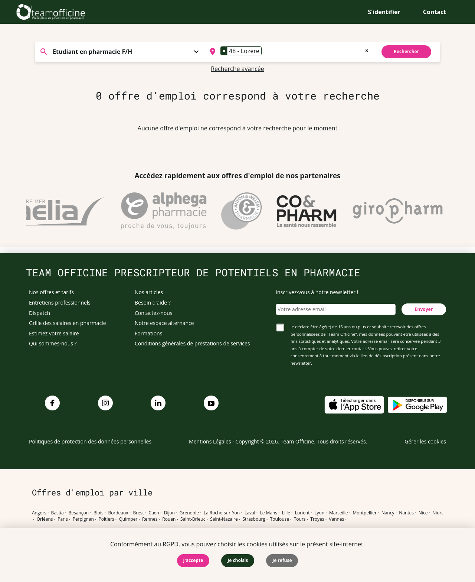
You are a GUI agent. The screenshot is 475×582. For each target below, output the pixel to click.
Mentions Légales (210, 441)
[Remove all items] (367, 49)
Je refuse (282, 560)
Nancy (387, 513)
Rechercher (406, 51)
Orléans (45, 519)
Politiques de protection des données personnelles (90, 441)
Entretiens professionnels (60, 302)
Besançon (79, 513)
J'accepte (193, 560)
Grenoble (189, 513)
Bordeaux (118, 513)
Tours (300, 519)
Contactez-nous (154, 312)
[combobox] (288, 51)
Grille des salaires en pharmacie (67, 322)
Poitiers (106, 519)
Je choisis (237, 560)
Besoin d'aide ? (153, 302)
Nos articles (149, 292)
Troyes (317, 519)
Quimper (128, 519)
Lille (286, 513)
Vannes (336, 519)
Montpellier (364, 513)
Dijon (169, 513)
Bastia (57, 513)
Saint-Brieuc (192, 519)
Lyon (319, 513)
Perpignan (83, 519)
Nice (423, 513)
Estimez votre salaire (54, 333)
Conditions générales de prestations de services (192, 343)
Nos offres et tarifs (51, 292)
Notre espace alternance (164, 322)
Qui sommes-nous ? (53, 343)
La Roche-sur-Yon (222, 513)
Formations (148, 333)
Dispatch (39, 312)
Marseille (338, 513)
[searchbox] (265, 51)
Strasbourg (253, 519)
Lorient (302, 513)
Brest (138, 513)
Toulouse (279, 519)
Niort (437, 513)
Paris (63, 519)
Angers (39, 513)
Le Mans (268, 513)
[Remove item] (224, 51)
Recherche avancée (237, 69)
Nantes (406, 513)
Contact (434, 12)
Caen (154, 513)
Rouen (169, 519)
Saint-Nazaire (224, 519)
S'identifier (384, 12)
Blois (99, 513)
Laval (250, 513)
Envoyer (424, 309)
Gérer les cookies (425, 441)
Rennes (149, 519)
